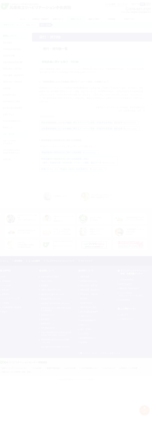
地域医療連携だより (11, 151)
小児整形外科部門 (126, 280)
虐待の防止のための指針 (55, 347)
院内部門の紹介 (9, 95)
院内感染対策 (51, 299)
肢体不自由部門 (125, 284)
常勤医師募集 (124, 300)
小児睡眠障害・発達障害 (11, 307)
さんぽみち (9, 142)
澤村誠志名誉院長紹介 (12, 49)
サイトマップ (123, 4)
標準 (142, 4)
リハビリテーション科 (11, 299)
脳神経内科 (6, 281)
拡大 (148, 4)
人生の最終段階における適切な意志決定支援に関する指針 (56, 333)
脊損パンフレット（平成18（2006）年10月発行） (72, 169)
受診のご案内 (46, 281)
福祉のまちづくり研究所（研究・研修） (17, 372)
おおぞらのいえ (109, 368)
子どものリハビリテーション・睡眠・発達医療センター (134, 272)
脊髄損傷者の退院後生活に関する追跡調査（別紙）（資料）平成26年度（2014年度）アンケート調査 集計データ (78, 161)
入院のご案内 (51, 290)
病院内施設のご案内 (11, 101)
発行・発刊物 (8, 134)
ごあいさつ (123, 315)
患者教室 (44, 285)
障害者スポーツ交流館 (129, 368)
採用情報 (111, 19)
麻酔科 (4, 312)
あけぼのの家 (71, 368)
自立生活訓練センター (89, 368)
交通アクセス (129, 19)
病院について (76, 19)
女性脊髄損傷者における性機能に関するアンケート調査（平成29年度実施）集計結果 (89, 128)
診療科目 (7, 271)
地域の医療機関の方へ (12, 121)
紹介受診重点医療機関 (12, 108)
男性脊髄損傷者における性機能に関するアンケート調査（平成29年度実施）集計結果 (89, 123)
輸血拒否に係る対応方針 (55, 303)
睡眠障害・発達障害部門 (129, 288)
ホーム (5, 261)
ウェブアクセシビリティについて (60, 261)
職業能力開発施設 (53, 368)
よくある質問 (110, 4)
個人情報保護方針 (48, 328)
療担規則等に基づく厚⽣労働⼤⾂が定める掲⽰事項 (56, 309)
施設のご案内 (93, 19)
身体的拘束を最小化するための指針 (55, 341)
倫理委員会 (45, 324)
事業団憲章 (8, 56)
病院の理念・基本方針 (12, 69)
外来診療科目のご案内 (50, 277)
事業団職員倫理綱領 (12, 62)
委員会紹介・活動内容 (12, 82)
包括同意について (48, 315)
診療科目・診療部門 (40, 19)
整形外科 (5, 290)
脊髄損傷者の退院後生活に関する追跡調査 (69, 152)
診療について (58, 19)
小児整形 (5, 303)
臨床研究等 (45, 319)
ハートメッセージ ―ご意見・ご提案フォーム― (101, 353)
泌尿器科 (5, 294)
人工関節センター (128, 309)
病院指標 (7, 88)
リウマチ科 (6, 285)
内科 (3, 277)
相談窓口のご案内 (53, 294)
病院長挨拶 (7, 43)
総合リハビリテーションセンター (14, 368)
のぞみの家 (37, 368)
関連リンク (7, 128)
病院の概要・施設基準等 (13, 75)
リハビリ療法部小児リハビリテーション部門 (130, 294)
